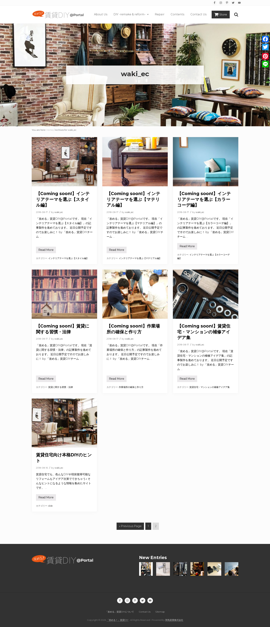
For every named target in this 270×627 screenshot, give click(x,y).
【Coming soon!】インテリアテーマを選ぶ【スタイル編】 (63, 199)
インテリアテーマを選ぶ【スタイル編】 (68, 258)
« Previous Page (130, 526)
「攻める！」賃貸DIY (117, 620)
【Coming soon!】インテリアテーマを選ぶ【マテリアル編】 (133, 199)
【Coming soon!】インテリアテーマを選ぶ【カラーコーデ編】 (204, 199)
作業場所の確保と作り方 (131, 387)
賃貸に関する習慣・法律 (60, 387)
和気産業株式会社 (174, 620)
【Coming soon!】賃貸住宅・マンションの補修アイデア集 (203, 331)
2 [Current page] (156, 527)
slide (50, 506)
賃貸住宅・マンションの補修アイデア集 (209, 387)
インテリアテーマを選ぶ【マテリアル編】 (140, 258)
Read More (46, 250)
